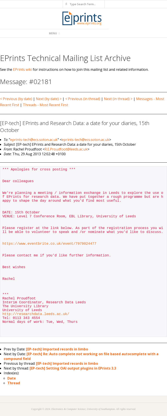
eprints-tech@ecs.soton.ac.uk (34, 139)
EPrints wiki (22, 69)
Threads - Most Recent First (45, 104)
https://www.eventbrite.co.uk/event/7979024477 (49, 244)
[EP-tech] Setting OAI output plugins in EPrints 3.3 (73, 368)
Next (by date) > (49, 98)
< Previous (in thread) (82, 98)
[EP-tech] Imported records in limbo (57, 349)
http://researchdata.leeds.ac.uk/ (35, 314)
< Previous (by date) (16, 98)
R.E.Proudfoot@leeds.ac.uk (66, 149)
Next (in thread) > (118, 98)
